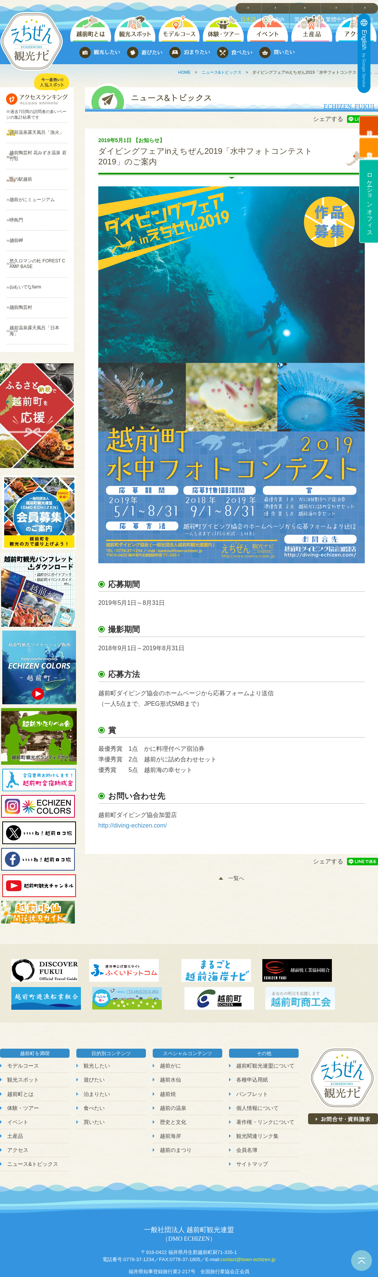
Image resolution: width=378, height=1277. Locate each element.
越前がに (170, 1029)
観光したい (97, 1029)
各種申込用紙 (252, 1043)
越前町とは (20, 1058)
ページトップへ (361, 1260)
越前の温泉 (173, 1072)
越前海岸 (170, 1100)
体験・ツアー (23, 1072)
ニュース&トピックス (221, 72)
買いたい (94, 1086)
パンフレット (252, 1058)
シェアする (328, 119)
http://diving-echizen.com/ (132, 825)
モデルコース (23, 1029)
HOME (184, 72)
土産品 (15, 1100)
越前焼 (168, 1058)
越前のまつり (176, 1114)
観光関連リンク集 (257, 1100)
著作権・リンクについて (265, 1086)
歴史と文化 (173, 1086)
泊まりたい (97, 1058)
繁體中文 (338, 8)
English (280, 8)
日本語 (253, 8)
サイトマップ (252, 1128)
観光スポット (23, 1043)
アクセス (17, 1114)
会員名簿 (246, 1114)
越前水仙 (170, 1043)
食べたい (94, 1072)
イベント (17, 1086)
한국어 (367, 8)
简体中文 (308, 8)
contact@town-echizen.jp (247, 1223)
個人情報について (257, 1072)
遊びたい (94, 1043)
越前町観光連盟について (265, 1029)
